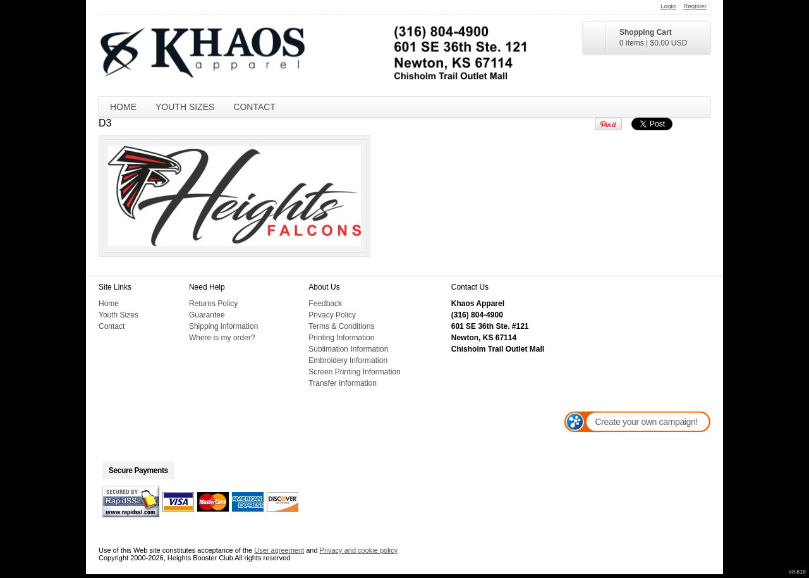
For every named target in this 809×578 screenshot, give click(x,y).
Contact (254, 107)
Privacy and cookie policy (359, 550)
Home (123, 107)
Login (668, 6)
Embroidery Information (347, 360)
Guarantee (207, 315)
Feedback (325, 303)
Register (695, 6)
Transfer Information (342, 383)
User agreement (279, 550)
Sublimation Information (348, 349)
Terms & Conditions (341, 326)
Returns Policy (213, 303)
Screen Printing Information (354, 371)
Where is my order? (222, 337)
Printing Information (341, 337)
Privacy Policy (332, 315)
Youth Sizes (184, 107)
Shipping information (223, 326)
